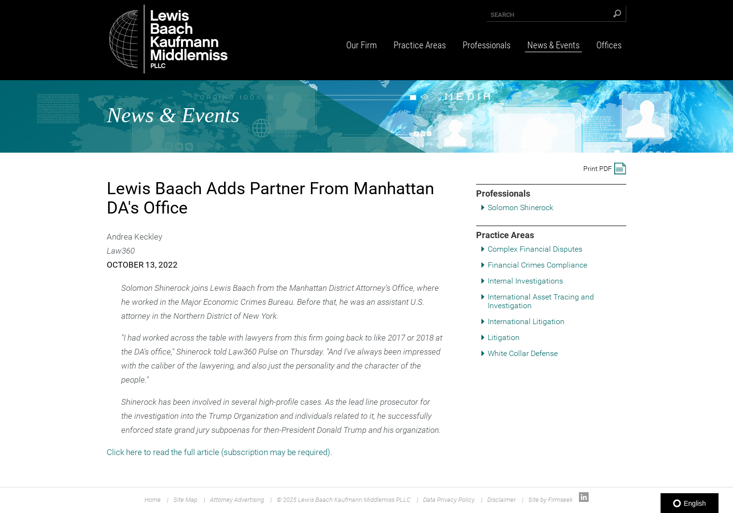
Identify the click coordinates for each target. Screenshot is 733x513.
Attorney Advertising (237, 499)
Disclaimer (501, 499)
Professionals (486, 45)
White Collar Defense (523, 353)
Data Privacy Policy (449, 499)
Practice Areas (420, 45)
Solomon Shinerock (520, 207)
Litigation (504, 337)
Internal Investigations (525, 280)
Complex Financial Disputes (535, 249)
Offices (608, 45)
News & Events (553, 45)
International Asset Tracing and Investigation (541, 301)
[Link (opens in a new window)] (584, 499)
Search (502, 14)
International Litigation (526, 321)
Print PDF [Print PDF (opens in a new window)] (597, 168)
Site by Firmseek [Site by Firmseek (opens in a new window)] (550, 499)
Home (152, 499)
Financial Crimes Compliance (537, 265)
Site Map (185, 499)
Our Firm (361, 45)
